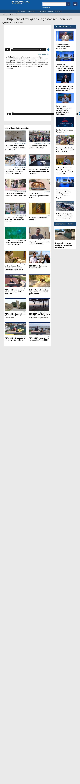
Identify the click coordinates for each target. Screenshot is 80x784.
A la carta (50, 11)
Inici (3, 14)
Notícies (23, 11)
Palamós (47, 167)
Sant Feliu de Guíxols (20, 191)
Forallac (24, 312)
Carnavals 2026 (42, 11)
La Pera (48, 215)
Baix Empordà (46, 264)
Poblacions (31, 11)
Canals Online (58, 11)
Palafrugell (47, 191)
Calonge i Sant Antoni (20, 215)
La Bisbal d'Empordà (20, 143)
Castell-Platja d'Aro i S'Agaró (42, 143)
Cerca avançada (46, 7)
